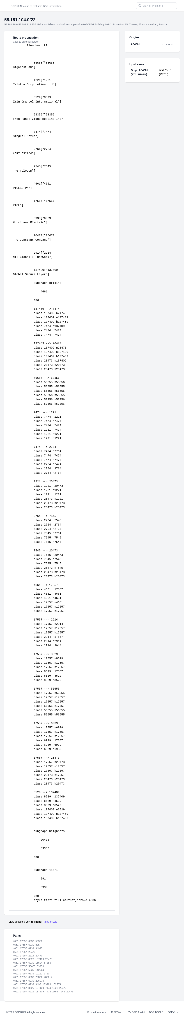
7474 (48, 987)
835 (37, 944)
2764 (55, 991)
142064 (39, 970)
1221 (55, 987)
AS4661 (135, 44)
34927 (38, 948)
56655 (31, 966)
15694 (38, 962)
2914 (31, 955)
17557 (23, 941)
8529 (31, 959)
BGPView (172, 1012)
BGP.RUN (16, 6)
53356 (38, 941)
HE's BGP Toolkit (135, 1012)
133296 (46, 984)
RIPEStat (116, 1012)
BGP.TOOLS (156, 1012)
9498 (38, 984)
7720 (46, 973)
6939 (31, 941)
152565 (56, 984)
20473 (31, 952)
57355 (47, 962)
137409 (39, 959)
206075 (39, 980)
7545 (62, 991)
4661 (16, 941)
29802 (38, 977)
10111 (38, 973)
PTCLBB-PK (168, 44)
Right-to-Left (50, 921)
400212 (48, 977)
